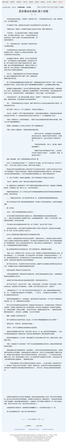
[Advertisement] (51, 55)
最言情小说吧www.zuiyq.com (34, 440)
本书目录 (33, 419)
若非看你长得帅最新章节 (19, 429)
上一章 (28, 419)
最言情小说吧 (5, 2)
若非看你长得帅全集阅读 (47, 429)
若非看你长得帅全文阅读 (33, 429)
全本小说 (25, 2)
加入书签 (49, 2)
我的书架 (43, 2)
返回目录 (37, 2)
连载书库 (12, 2)
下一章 (38, 419)
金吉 (35, 14)
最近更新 (31, 2)
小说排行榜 (18, 2)
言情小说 (14, 7)
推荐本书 (55, 2)
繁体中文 (61, 2)
